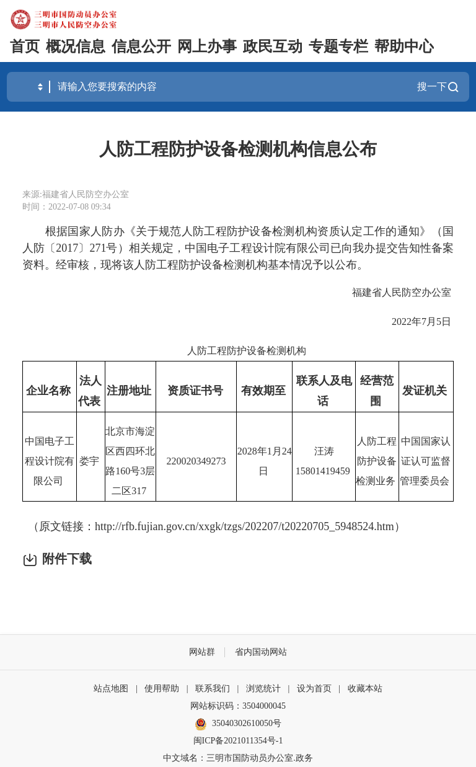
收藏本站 (365, 688)
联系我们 (212, 688)
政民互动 (272, 46)
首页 (25, 46)
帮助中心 (404, 46)
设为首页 (314, 688)
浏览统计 (263, 688)
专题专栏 (338, 46)
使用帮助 (161, 688)
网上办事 (207, 46)
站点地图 (111, 688)
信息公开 (141, 46)
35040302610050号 (238, 724)
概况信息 (75, 46)
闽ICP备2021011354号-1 (238, 740)
